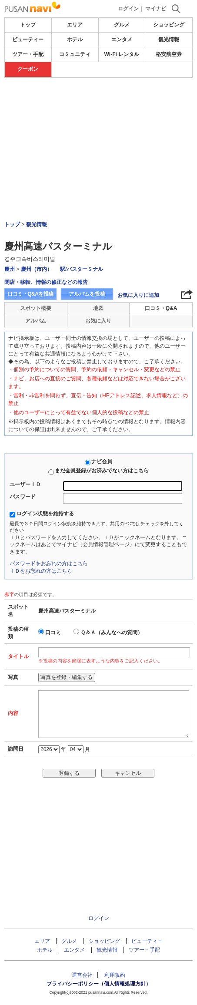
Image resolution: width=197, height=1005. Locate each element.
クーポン (27, 69)
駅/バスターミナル (81, 269)
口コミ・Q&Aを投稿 (30, 294)
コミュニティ (74, 54)
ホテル (75, 39)
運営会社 (82, 975)
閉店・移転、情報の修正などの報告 (46, 282)
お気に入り (98, 321)
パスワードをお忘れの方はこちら (49, 563)
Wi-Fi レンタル (122, 54)
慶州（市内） (36, 269)
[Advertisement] (98, 103)
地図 (98, 308)
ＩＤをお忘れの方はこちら (41, 571)
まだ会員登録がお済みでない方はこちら (102, 471)
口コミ (53, 632)
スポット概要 (35, 308)
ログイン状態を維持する (45, 514)
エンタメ (121, 39)
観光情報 (168, 39)
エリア (75, 25)
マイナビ (155, 9)
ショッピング (168, 25)
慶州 (9, 269)
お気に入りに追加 (138, 295)
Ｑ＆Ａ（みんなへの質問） (111, 632)
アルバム (35, 321)
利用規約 (114, 975)
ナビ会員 (101, 461)
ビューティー (27, 39)
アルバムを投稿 (87, 294)
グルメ (122, 25)
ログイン (128, 9)
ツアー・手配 (27, 54)
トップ (28, 25)
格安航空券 (169, 54)
